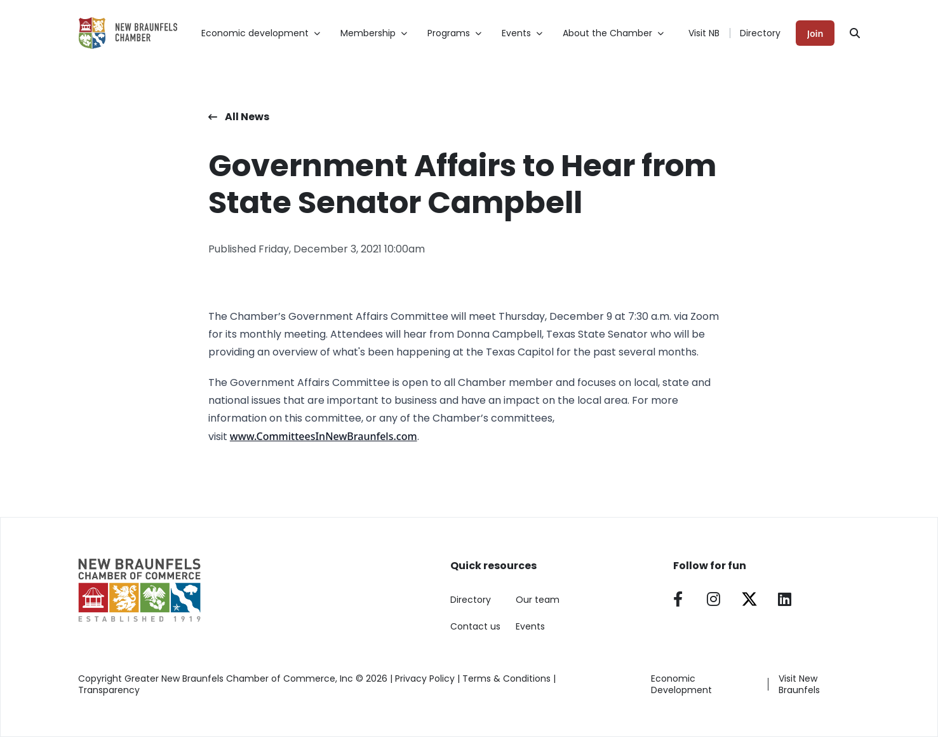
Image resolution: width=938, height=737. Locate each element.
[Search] (854, 33)
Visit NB (704, 33)
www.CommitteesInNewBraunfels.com (323, 436)
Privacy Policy (425, 678)
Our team (537, 599)
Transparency (109, 690)
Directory (760, 33)
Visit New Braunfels (799, 684)
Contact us (475, 626)
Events (530, 626)
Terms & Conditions (506, 678)
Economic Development (681, 684)
